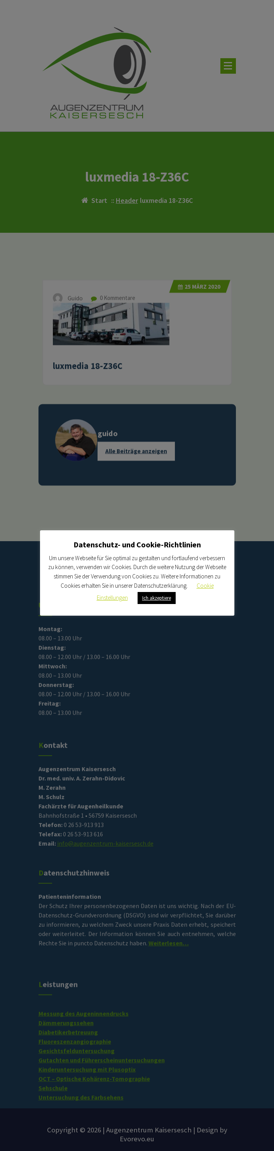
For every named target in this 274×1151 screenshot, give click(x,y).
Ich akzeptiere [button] (156, 598)
